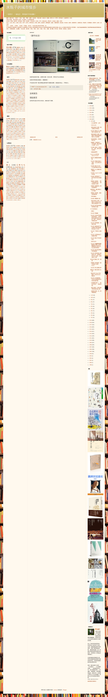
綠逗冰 (44, 18)
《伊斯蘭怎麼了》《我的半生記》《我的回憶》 (95, 284)
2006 (90, 349)
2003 (90, 355)
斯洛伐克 (44, 21)
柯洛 (11, 198)
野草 (57, 18)
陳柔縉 (22, 196)
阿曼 (12, 21)
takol (17, 190)
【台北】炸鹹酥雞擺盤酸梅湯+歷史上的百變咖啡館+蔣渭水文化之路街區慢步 (95, 245)
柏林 (70, 22)
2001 (90, 360)
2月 (92, 315)
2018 (90, 322)
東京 (14, 22)
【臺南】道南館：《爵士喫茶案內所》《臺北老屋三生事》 (95, 182)
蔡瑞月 (21, 176)
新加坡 (19, 103)
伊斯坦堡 (31, 22)
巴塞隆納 (89, 22)
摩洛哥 (49, 21)
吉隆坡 (15, 107)
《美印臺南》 (93, 196)
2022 (90, 114)
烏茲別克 (16, 137)
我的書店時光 (9, 73)
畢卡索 (56, 28)
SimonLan (8, 181)
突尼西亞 (21, 137)
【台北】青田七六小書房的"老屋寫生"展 (95, 131)
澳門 (9, 95)
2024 (90, 110)
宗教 (67, 27)
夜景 (16, 54)
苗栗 (20, 155)
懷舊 (46, 27)
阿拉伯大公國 (20, 133)
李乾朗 (14, 195)
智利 (61, 21)
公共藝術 (64, 27)
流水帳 (34, 18)
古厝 (43, 27)
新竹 (37, 89)
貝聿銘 (7, 190)
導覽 (27, 18)
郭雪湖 (60, 28)
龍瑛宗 (69, 28)
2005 (90, 351)
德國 (20, 122)
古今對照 (17, 57)
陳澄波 (65, 28)
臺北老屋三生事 (17, 19)
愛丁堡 (19, 110)
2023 (90, 112)
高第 (22, 179)
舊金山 (17, 106)
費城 (24, 95)
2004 (90, 353)
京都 (17, 22)
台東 (38, 25)
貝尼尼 (20, 190)
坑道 (39, 27)
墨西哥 (19, 136)
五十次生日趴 (13, 55)
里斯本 (94, 22)
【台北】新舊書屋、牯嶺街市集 (95, 223)
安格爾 (9, 195)
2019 (90, 320)
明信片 (70, 27)
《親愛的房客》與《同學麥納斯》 (95, 292)
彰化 (11, 157)
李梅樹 (22, 192)
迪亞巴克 (18, 98)
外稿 (20, 18)
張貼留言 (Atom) (37, 139)
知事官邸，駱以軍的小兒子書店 (95, 190)
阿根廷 (10, 137)
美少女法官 (13, 189)
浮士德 (15, 198)
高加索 (27, 21)
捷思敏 (10, 175)
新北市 (17, 80)
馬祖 (43, 25)
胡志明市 (9, 112)
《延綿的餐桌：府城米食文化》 (95, 139)
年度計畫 (39, 18)
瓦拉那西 (14, 95)
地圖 (48, 18)
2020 (90, 119)
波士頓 (8, 89)
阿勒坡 (16, 101)
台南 (36, 25)
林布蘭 (7, 193)
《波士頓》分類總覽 (94, 35)
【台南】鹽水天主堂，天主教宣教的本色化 (95, 166)
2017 (90, 324)
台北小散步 (16, 73)
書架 (17, 49)
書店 (51, 27)
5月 (92, 308)
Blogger (65, 689)
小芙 (16, 176)
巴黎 (36, 22)
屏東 (11, 153)
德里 (20, 95)
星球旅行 (61, 18)
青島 (21, 109)
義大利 (17, 120)
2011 (90, 338)
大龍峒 (10, 155)
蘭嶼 (18, 158)
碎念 (11, 49)
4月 (92, 310)
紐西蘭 (15, 139)
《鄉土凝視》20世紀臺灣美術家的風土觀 (95, 288)
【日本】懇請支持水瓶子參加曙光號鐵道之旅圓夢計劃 (98, 57)
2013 (90, 333)
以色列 (8, 21)
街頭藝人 (57, 27)
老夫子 (12, 173)
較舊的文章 (80, 137)
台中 (17, 83)
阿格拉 (9, 97)
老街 (41, 27)
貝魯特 (11, 101)
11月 (92, 295)
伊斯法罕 (22, 106)
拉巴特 (23, 110)
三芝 (12, 158)
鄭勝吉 (8, 183)
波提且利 (12, 196)
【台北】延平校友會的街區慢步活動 (95, 206)
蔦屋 (22, 57)
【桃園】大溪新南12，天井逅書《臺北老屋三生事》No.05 (95, 144)
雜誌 (40, 89)
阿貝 (22, 170)
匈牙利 (7, 134)
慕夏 (48, 28)
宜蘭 (7, 149)
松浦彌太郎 (19, 195)
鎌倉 (19, 89)
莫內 (38, 28)
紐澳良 (12, 106)
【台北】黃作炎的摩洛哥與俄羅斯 (95, 250)
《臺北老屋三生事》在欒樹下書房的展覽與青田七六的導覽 (95, 136)
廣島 (9, 87)
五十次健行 (9, 54)
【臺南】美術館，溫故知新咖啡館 (95, 193)
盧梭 (19, 198)
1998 (90, 364)
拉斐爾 (17, 28)
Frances (14, 178)
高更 (41, 28)
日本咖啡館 (24, 27)
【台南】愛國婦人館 (95, 198)
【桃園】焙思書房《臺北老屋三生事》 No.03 (95, 264)
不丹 (40, 21)
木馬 (10, 170)
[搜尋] (17, 38)
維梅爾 (19, 184)
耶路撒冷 (19, 97)
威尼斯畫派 (97, 27)
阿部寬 (18, 173)
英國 (24, 120)
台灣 (35, 89)
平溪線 (25, 25)
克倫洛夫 (8, 100)
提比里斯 (15, 104)
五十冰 (8, 57)
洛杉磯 (7, 106)
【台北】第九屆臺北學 (95, 267)
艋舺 (21, 153)
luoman (55, 689)
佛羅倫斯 (48, 22)
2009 (90, 342)
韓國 (16, 131)
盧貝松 (9, 184)
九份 (33, 25)
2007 (90, 347)
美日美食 (15, 60)
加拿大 (11, 136)
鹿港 (19, 157)
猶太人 (23, 183)
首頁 (71, 18)
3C (22, 52)
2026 (90, 105)
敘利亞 (15, 21)
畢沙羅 (17, 196)
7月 (92, 304)
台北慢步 (24, 19)
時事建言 (11, 68)
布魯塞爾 (14, 103)
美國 (23, 119)
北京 (7, 22)
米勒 (31, 28)
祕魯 (58, 21)
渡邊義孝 (16, 175)
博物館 (91, 27)
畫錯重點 (10, 60)
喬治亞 (12, 134)
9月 (92, 299)
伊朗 (24, 21)
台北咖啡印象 (9, 71)
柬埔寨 (12, 123)
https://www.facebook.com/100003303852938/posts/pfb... (95, 95)
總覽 (7, 18)
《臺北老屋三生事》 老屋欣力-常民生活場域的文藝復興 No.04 (96, 202)
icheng (21, 186)
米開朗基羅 (12, 28)
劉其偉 (23, 193)
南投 (16, 155)
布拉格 (66, 22)
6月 (92, 306)
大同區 (16, 25)
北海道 (54, 21)
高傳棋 (11, 186)
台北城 (17, 149)
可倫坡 (11, 110)
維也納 (61, 22)
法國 (11, 120)
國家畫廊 (56, 22)
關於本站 (12, 18)
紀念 (23, 49)
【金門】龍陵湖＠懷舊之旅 (98, 40)
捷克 (15, 122)
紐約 (98, 22)
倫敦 (52, 22)
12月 (92, 121)
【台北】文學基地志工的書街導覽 (95, 235)
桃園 (14, 150)
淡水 (9, 152)
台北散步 (30, 27)
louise (19, 178)
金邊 (23, 98)
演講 (24, 18)
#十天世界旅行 (94, 209)
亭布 (10, 104)
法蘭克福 (79, 22)
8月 (92, 301)
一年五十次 (9, 58)
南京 (12, 107)
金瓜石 (29, 25)
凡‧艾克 (18, 193)
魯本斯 (27, 28)
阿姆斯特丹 (22, 101)
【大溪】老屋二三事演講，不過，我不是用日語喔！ (95, 149)
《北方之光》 (93, 125)
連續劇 (83, 27)
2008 (90, 344)
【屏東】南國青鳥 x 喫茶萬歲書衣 (95, 186)
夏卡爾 (51, 28)
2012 (90, 335)
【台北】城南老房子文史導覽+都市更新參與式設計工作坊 (95, 228)
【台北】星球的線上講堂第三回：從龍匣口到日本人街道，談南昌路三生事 (95, 255)
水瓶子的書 (9, 19)
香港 (21, 90)
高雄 (19, 150)
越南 (7, 136)
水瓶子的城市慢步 (21, 7)
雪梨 (13, 112)
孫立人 (17, 187)
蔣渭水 (14, 172)
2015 (90, 329)
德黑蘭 (12, 98)
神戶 (24, 22)
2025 (90, 108)
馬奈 (35, 28)
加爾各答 (8, 107)
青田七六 (52, 18)
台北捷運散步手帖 (19, 71)
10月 (92, 297)
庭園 (36, 27)
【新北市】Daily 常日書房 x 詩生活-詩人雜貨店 (95, 275)
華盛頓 (13, 109)
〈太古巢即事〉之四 (95, 123)
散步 (8, 67)
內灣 (15, 158)
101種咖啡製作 (21, 58)
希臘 (12, 127)
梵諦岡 (17, 130)
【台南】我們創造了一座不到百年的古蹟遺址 (95, 178)
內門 (9, 158)
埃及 (16, 136)
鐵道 (34, 27)
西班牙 (23, 123)
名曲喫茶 (19, 27)
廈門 (19, 100)
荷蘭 (14, 133)
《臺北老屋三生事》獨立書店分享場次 (95, 128)
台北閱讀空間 (30, 19)
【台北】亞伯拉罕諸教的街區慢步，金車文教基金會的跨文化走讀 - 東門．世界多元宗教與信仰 (95, 218)
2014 (90, 331)
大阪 (9, 90)
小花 (14, 181)
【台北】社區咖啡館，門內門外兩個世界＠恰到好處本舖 (95, 279)
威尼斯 (43, 22)
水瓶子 (16, 18)
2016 (90, 327)
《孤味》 (92, 211)
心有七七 (21, 165)
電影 (75, 27)
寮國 (22, 130)
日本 (17, 119)
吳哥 (27, 22)
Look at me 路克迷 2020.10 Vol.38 (94, 155)
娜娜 (24, 178)
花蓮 (19, 152)
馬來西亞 (18, 134)
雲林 (18, 93)
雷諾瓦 (12, 193)
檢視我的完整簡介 (92, 681)
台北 (7, 25)
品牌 (53, 27)
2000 (90, 362)
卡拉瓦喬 (23, 28)
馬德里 (84, 22)
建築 (18, 47)
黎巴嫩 (20, 21)
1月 (92, 317)
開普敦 (17, 109)
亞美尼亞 (32, 21)
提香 (21, 187)
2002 (90, 358)
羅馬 (39, 22)
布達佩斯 (14, 100)
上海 (11, 22)
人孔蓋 (15, 58)
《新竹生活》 (93, 241)
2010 (90, 340)
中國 (10, 122)
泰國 (11, 131)
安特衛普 (20, 107)
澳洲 (23, 134)
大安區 (20, 25)
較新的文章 (33, 137)
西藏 (20, 131)
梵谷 (45, 28)
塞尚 (7, 198)
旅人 (60, 27)
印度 (37, 21)
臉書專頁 (66, 18)
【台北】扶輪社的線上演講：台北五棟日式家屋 (95, 162)
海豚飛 (13, 169)
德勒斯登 (74, 22)
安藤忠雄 (10, 176)
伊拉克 (11, 139)
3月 (92, 313)
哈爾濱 (15, 110)
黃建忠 (13, 183)
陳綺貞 (12, 190)
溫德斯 (18, 183)
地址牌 (12, 52)
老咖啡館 (14, 27)
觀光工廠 (87, 27)
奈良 (20, 22)
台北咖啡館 (9, 27)
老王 (19, 189)
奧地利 (10, 125)
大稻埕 (11, 25)
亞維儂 (9, 103)
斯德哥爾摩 (21, 104)
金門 (41, 25)
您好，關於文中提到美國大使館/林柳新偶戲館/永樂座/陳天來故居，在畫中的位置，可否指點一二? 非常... (95, 87)
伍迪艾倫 (79, 27)
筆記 (18, 52)
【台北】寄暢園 (94, 213)
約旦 (14, 97)
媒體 (30, 18)
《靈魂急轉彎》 (94, 152)
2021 (90, 117)
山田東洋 (17, 192)
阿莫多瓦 (16, 179)
